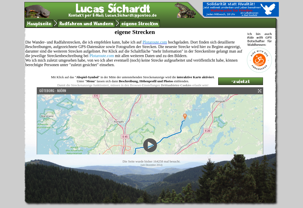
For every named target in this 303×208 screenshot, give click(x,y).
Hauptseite (39, 24)
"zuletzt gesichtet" (240, 82)
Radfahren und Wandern (86, 24)
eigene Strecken (139, 24)
